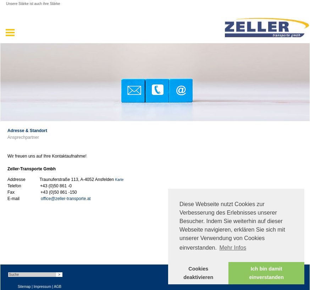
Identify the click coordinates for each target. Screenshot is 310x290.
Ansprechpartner (23, 137)
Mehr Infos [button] (233, 248)
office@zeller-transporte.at (66, 198)
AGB (57, 287)
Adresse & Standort (27, 130)
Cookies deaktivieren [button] (198, 273)
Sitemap (24, 287)
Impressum (42, 287)
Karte (119, 180)
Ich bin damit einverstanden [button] (266, 273)
